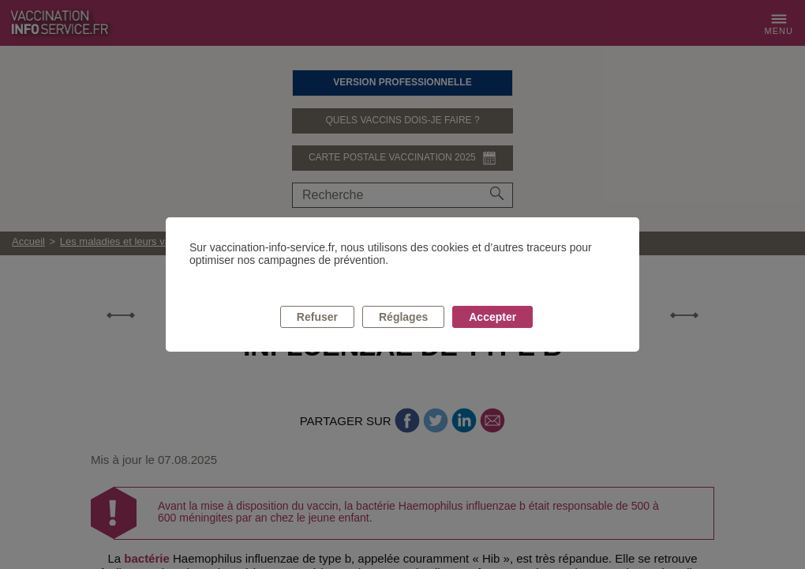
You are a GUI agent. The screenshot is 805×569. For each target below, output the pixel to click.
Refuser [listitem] (317, 317)
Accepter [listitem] (492, 317)
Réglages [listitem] (403, 317)
